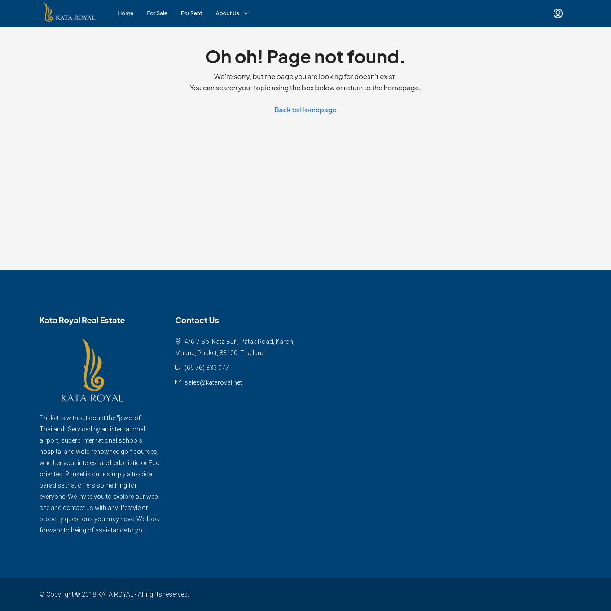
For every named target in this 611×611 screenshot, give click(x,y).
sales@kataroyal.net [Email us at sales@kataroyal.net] (213, 382)
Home (126, 13)
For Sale (157, 13)
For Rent (191, 13)
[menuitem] (558, 13)
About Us (227, 13)
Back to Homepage (305, 109)
